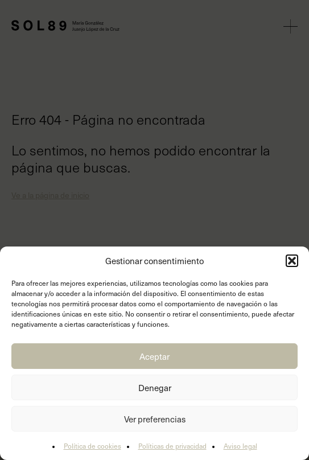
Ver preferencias (155, 419)
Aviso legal (240, 445)
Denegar (154, 387)
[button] (292, 260)
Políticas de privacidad (172, 445)
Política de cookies (92, 445)
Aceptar (154, 356)
